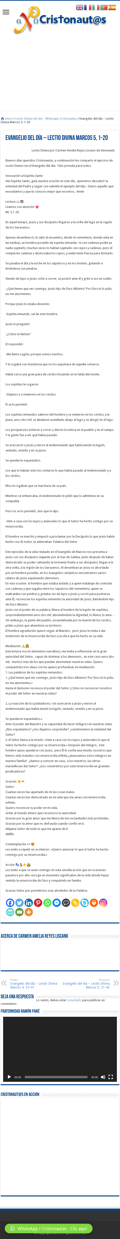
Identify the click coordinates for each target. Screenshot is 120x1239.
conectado (74, 1000)
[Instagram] (103, 903)
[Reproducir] (9, 1077)
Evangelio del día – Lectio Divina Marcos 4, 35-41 (34, 983)
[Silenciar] (103, 1077)
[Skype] (84, 903)
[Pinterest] (38, 903)
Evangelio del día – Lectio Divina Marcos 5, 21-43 (85, 983)
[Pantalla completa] (110, 1077)
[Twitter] (19, 903)
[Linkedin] (29, 903)
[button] (49, 1228)
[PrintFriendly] (10, 912)
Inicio (7, 118)
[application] (60, 1049)
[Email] (19, 912)
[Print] (94, 903)
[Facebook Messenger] (56, 903)
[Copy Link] (75, 903)
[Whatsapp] (47, 903)
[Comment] (66, 903)
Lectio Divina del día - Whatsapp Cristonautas (46, 118)
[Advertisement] (60, 70)
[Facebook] (10, 903)
